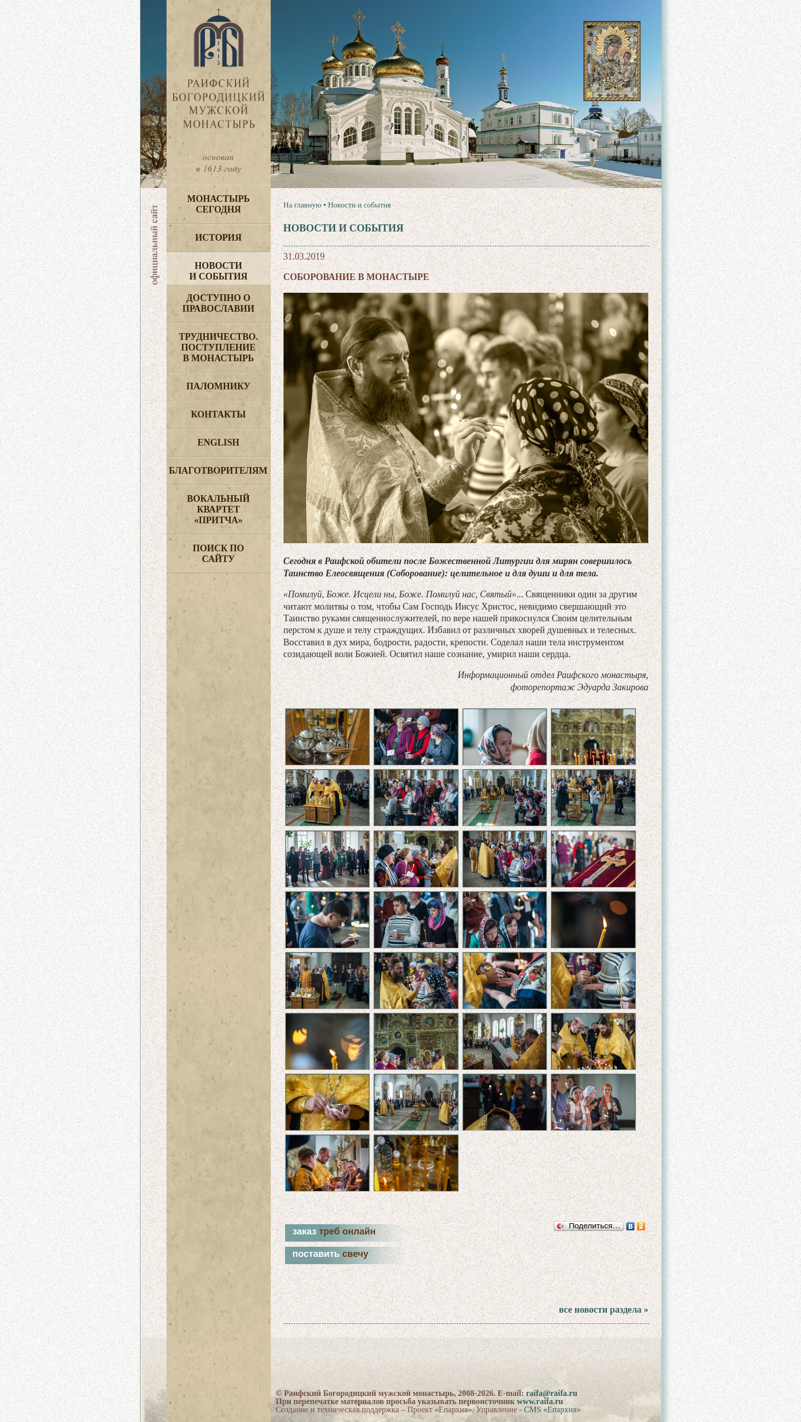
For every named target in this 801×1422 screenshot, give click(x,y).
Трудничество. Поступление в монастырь (218, 347)
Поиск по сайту (218, 553)
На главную (303, 205)
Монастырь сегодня (218, 204)
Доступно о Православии (218, 303)
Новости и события (218, 271)
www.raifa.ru (540, 1401)
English (218, 442)
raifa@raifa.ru (551, 1393)
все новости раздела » (603, 1309)
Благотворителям (218, 470)
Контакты (218, 414)
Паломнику (218, 386)
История (218, 237)
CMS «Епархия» (552, 1409)
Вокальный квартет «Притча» (218, 509)
